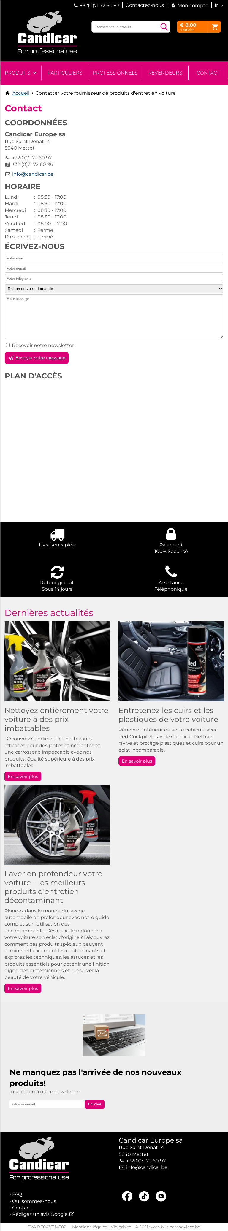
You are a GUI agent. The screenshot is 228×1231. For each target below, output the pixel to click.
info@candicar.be (32, 174)
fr (216, 5)
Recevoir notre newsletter (43, 345)
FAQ (17, 1194)
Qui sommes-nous (34, 1201)
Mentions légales (89, 1227)
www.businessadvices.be (174, 1227)
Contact (208, 73)
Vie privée (121, 1227)
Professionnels (115, 73)
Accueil (20, 93)
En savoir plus (23, 776)
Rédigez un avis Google (40, 1214)
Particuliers (65, 73)
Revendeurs (165, 73)
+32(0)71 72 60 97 (99, 5)
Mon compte (189, 5)
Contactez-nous (145, 5)
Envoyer (94, 1104)
